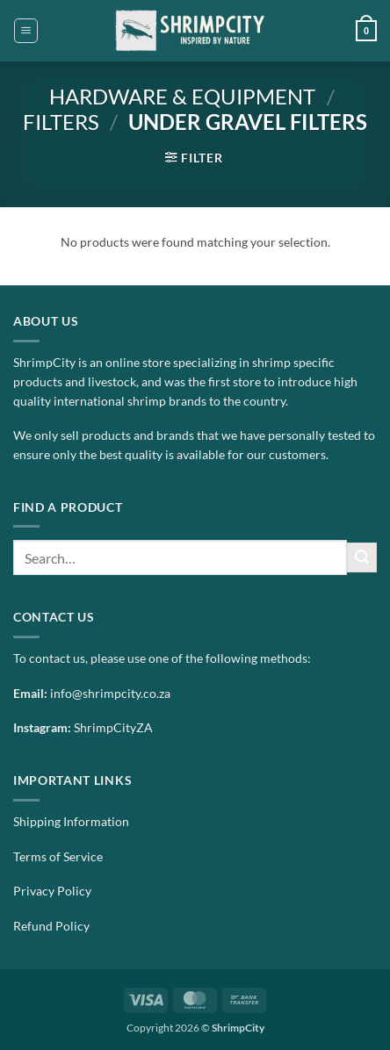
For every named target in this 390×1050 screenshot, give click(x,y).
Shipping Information (71, 822)
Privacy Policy (52, 891)
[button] (26, 30)
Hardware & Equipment (182, 96)
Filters (61, 121)
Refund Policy (51, 926)
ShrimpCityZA (113, 728)
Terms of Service (58, 857)
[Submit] (362, 557)
